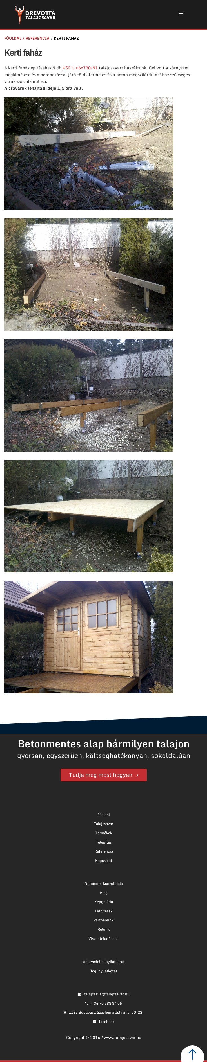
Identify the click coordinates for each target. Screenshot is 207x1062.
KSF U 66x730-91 (80, 67)
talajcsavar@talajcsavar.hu (104, 994)
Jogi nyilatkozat (103, 971)
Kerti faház (66, 38)
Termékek (103, 833)
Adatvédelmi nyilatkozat (103, 962)
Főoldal (12, 38)
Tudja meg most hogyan (100, 774)
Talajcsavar (103, 823)
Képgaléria (103, 902)
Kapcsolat (103, 860)
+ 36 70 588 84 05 (103, 1003)
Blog (104, 893)
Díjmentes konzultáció (103, 883)
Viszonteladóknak (103, 938)
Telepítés (104, 842)
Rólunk (103, 929)
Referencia (38, 38)
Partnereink (103, 920)
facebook (103, 1021)
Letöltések (103, 911)
